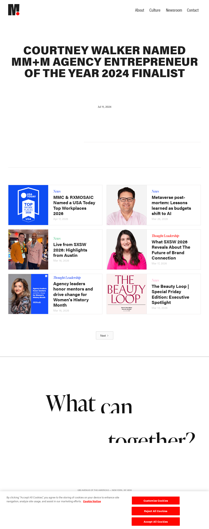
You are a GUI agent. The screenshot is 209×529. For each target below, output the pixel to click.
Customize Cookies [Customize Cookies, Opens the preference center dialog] (155, 501)
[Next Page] (104, 335)
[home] (17, 9)
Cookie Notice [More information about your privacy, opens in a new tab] (92, 502)
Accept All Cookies (156, 523)
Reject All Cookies (155, 512)
